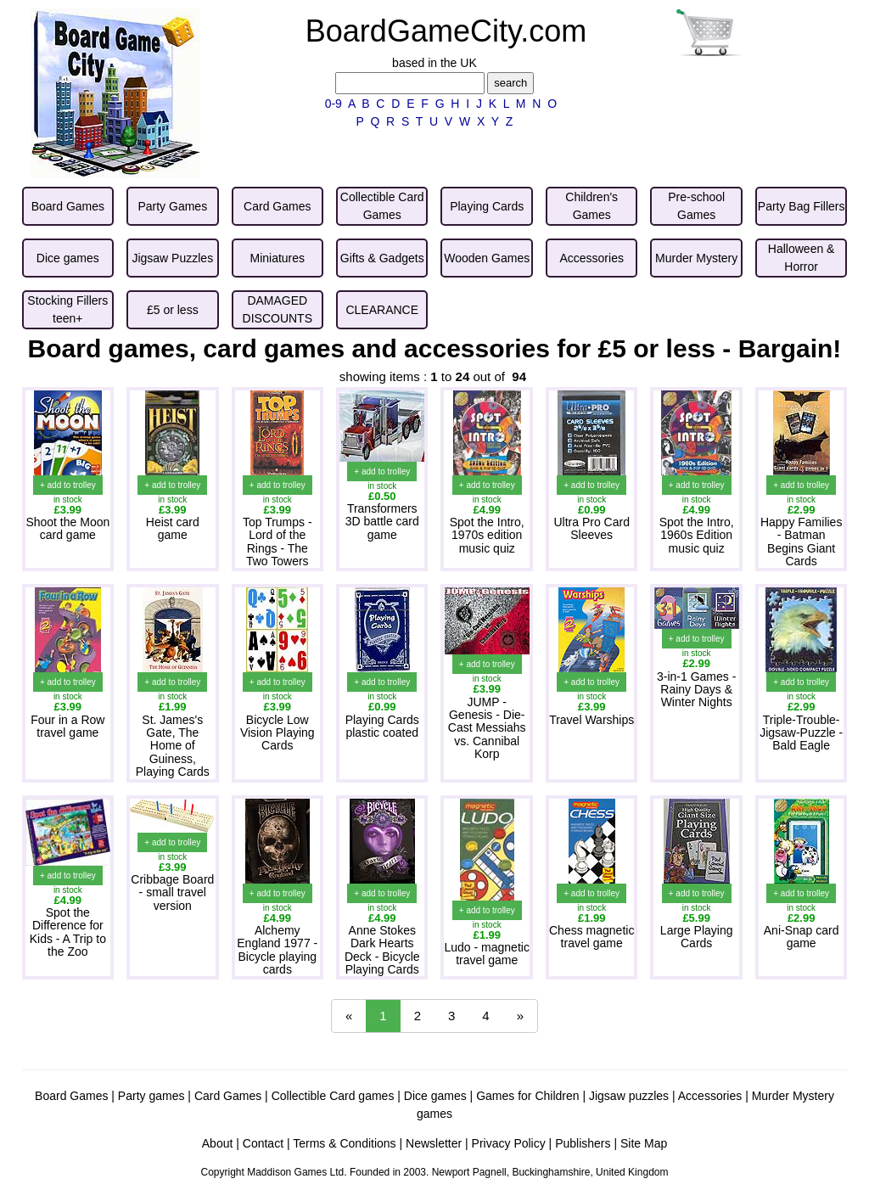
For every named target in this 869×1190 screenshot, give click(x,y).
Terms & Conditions (344, 1143)
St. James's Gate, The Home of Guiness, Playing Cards (173, 746)
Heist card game (172, 528)
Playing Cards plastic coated (382, 726)
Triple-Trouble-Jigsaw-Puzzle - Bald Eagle (801, 733)
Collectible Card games (333, 1096)
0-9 (333, 103)
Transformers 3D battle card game (382, 522)
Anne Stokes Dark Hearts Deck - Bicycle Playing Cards (382, 949)
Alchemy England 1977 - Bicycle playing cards (277, 949)
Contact (263, 1143)
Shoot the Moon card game (67, 528)
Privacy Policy (509, 1143)
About (217, 1143)
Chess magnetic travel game (591, 936)
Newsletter (434, 1143)
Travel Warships (591, 720)
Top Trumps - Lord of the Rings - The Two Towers (277, 541)
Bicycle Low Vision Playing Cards (277, 733)
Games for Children (527, 1096)
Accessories (710, 1096)
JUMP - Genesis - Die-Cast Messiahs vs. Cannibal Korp (487, 728)
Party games (151, 1096)
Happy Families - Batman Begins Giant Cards (801, 541)
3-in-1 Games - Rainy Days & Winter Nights (696, 690)
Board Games (71, 1096)
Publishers (582, 1143)
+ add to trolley (68, 485)
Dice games (435, 1096)
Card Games (227, 1096)
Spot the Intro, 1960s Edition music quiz (696, 535)
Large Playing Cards (696, 936)
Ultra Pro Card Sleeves (591, 528)
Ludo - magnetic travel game (487, 953)
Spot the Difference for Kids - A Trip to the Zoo (68, 932)
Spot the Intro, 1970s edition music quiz (487, 535)
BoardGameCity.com (446, 31)
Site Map (643, 1143)
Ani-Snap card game (801, 936)
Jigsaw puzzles (629, 1096)
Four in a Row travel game (67, 726)
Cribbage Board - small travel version (172, 892)
